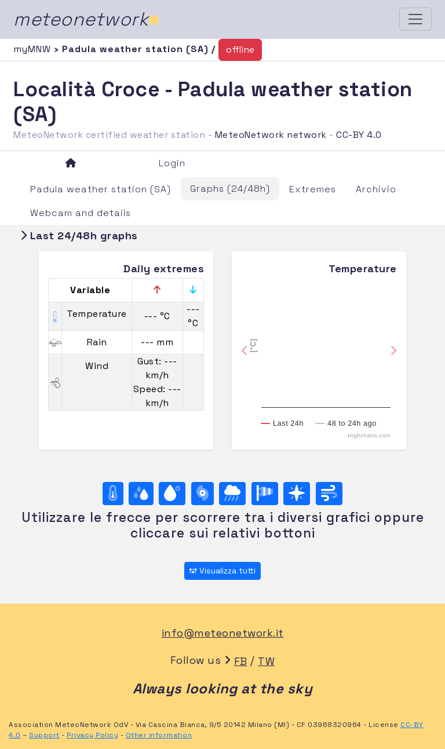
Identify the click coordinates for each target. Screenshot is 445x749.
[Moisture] (141, 494)
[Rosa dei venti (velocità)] (264, 494)
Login (172, 163)
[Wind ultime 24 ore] (329, 494)
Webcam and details (80, 213)
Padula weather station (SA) (100, 189)
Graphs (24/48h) (230, 188)
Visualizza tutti (222, 570)
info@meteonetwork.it (223, 633)
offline (240, 49)
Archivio (376, 189)
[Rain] (232, 494)
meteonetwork (86, 19)
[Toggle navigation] (415, 19)
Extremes (312, 189)
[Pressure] (202, 494)
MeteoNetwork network (271, 135)
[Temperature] (113, 494)
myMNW (33, 49)
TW (266, 661)
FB (240, 661)
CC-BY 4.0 (359, 135)
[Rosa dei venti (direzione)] (296, 494)
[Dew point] (172, 494)
